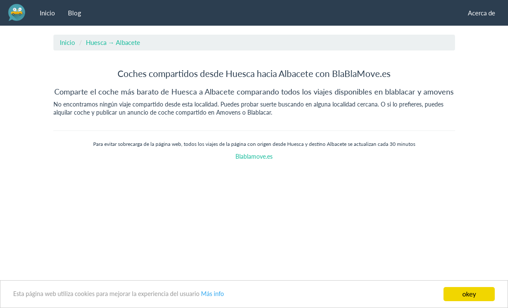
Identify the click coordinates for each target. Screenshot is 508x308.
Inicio (47, 13)
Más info (212, 294)
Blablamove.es (254, 156)
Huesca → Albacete (113, 42)
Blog (74, 13)
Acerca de (481, 13)
